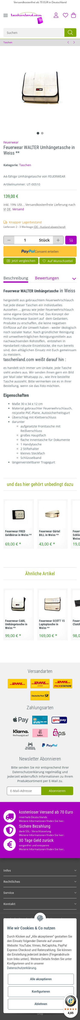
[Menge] (25, 240)
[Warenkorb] (73, 15)
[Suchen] (34, 32)
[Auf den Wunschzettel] (57, 261)
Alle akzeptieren (41, 979)
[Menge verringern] (9, 240)
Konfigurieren (41, 991)
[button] (56, 15)
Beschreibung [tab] (15, 278)
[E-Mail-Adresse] (24, 791)
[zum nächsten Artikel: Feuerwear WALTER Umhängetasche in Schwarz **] (74, 42)
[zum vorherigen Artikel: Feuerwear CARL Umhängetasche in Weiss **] (68, 42)
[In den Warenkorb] (71, 240)
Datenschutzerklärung (28, 772)
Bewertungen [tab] (47, 278)
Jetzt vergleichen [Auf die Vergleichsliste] (21, 261)
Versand (18, 209)
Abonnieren (57, 791)
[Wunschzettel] (65, 15)
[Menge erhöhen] (58, 240)
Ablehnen (41, 1004)
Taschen (25, 165)
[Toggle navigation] (5, 18)
